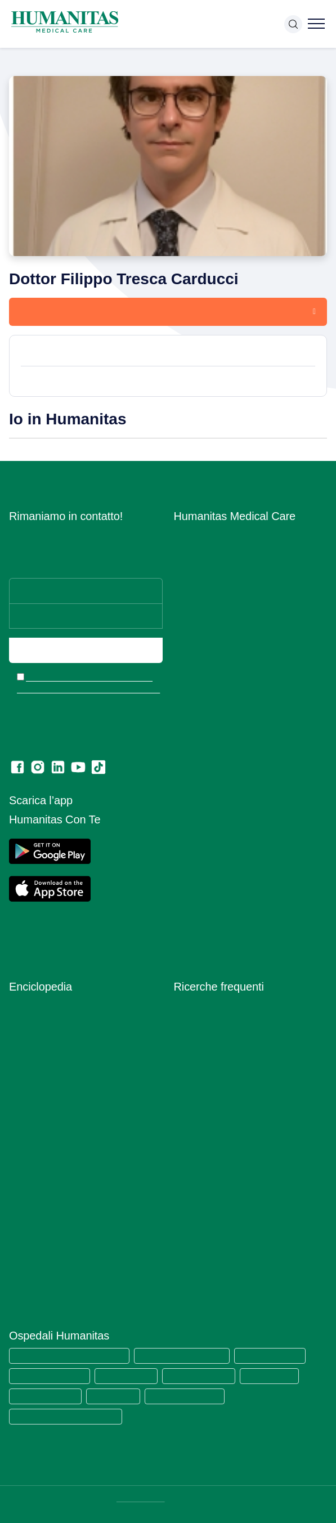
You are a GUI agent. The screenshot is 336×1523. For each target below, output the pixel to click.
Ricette (22, 1184)
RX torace (192, 1151)
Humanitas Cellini (280, 1375)
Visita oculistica (202, 1053)
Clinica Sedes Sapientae (192, 1395)
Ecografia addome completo (226, 1135)
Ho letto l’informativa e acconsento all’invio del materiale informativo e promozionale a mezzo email (89, 690)
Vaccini (22, 1265)
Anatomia (26, 1020)
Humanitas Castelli (131, 1375)
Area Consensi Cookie (214, 839)
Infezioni (24, 1069)
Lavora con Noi (202, 550)
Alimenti (23, 1004)
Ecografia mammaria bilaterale (229, 1184)
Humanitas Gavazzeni (206, 1375)
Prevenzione (32, 1135)
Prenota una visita (61, 311)
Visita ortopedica (205, 1069)
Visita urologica (202, 1118)
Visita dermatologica (211, 1004)
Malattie (23, 1102)
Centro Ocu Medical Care (220, 664)
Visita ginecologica (208, 1037)
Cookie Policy (198, 807)
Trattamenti (30, 1249)
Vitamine (25, 1282)
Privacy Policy (200, 823)
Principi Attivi (33, 1167)
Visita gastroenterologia (217, 1102)
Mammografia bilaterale (217, 1167)
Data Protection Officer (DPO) (229, 856)
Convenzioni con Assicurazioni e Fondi (243, 713)
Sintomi (22, 1200)
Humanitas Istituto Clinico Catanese (68, 1416)
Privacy (187, 790)
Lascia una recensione (215, 933)
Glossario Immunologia (50, 1053)
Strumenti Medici (40, 1233)
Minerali (23, 1118)
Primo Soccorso (37, 1151)
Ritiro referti (195, 916)
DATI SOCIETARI (142, 1498)
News (184, 697)
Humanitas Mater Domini (51, 1375)
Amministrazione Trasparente (227, 746)
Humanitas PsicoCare (213, 632)
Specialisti (27, 1216)
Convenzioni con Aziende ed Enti (234, 729)
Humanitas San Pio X (280, 1355)
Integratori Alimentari (47, 1086)
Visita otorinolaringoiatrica (221, 1086)
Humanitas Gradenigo (46, 1395)
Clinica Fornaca (116, 1395)
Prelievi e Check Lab (211, 615)
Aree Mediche (199, 599)
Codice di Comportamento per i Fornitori (247, 900)
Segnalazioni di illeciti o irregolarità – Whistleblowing (240, 768)
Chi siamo (191, 534)
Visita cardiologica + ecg (219, 1020)
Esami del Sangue (41, 1037)
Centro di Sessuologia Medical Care (239, 681)
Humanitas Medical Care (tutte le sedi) (72, 1355)
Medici (45, 61)
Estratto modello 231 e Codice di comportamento (233, 878)
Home (18, 61)
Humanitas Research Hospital (189, 1355)
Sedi (182, 566)
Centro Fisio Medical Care (221, 648)
